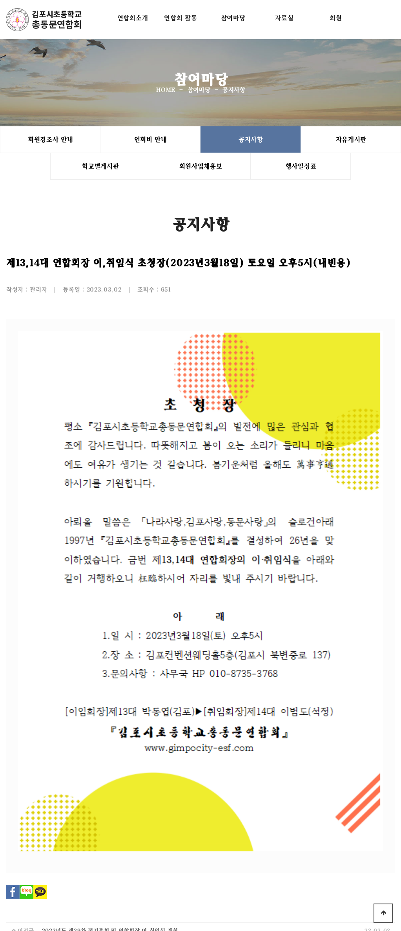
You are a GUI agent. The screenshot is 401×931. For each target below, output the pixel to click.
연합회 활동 (180, 18)
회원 (335, 18)
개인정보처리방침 (163, 862)
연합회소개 (132, 18)
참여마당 (233, 18)
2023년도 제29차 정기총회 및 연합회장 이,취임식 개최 (110, 728)
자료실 (284, 18)
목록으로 (201, 786)
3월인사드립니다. (63, 744)
